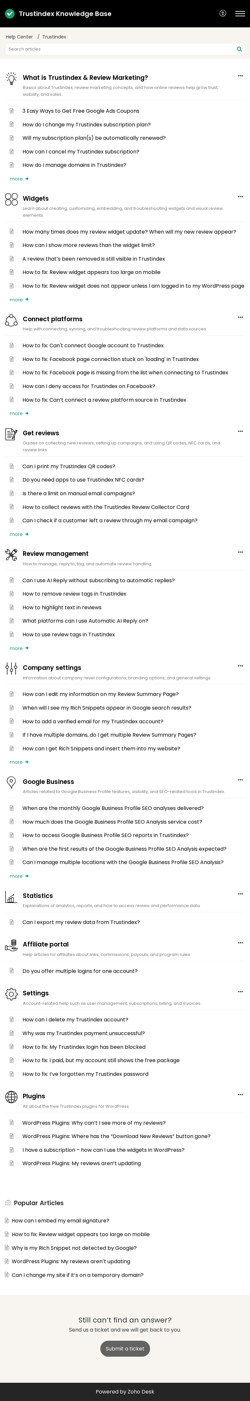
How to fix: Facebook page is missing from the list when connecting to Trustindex (125, 372)
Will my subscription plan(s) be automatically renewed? (94, 138)
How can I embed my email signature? (60, 1220)
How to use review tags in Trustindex (68, 634)
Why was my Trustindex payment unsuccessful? (83, 1033)
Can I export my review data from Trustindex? (81, 922)
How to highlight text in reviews (62, 607)
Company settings (52, 667)
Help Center (19, 37)
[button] (223, 13)
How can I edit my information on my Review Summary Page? (100, 694)
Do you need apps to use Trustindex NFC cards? (83, 480)
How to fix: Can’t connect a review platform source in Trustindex (104, 400)
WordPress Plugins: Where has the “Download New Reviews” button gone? (116, 1136)
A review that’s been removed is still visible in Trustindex (93, 259)
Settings (36, 993)
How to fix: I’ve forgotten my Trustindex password (85, 1074)
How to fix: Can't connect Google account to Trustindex (93, 345)
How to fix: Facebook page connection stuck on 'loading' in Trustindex (110, 359)
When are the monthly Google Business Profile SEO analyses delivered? (113, 808)
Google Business (48, 781)
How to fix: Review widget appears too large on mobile (91, 272)
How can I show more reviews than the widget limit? (88, 245)
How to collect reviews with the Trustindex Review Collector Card (105, 507)
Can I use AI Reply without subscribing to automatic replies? (98, 580)
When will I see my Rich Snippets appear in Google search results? (106, 708)
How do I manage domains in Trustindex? (74, 165)
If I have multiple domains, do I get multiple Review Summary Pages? (109, 735)
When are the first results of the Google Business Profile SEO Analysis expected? (124, 849)
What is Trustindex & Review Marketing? (85, 77)
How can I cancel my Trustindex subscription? (80, 151)
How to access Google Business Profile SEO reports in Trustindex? (105, 835)
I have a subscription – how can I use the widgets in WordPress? (103, 1150)
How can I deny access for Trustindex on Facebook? (88, 386)
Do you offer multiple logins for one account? (80, 971)
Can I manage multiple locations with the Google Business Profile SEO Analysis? (123, 862)
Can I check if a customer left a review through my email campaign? (110, 520)
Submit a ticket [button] (125, 1348)
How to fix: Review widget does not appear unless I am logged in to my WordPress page (133, 286)
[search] (125, 49)
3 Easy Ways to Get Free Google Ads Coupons (80, 111)
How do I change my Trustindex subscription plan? (86, 124)
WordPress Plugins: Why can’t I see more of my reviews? (94, 1123)
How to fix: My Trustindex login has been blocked (84, 1047)
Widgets (36, 198)
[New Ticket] (125, 1348)
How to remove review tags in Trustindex (74, 594)
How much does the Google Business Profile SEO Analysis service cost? (112, 822)
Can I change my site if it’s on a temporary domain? (78, 1275)
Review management (56, 553)
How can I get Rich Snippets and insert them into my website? (101, 748)
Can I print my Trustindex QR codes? (68, 466)
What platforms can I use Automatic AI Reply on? (85, 621)
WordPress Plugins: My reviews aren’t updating (81, 1163)
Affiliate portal (46, 944)
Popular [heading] (39, 1203)
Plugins (34, 1096)
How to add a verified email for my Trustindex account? (92, 721)
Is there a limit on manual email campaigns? (78, 493)
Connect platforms (53, 319)
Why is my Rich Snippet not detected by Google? (74, 1248)
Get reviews (41, 433)
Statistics (38, 895)
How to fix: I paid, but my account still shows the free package (101, 1060)
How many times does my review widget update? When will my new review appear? (129, 232)
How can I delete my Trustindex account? (75, 1019)
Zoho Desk (141, 1391)
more (19, 178)
